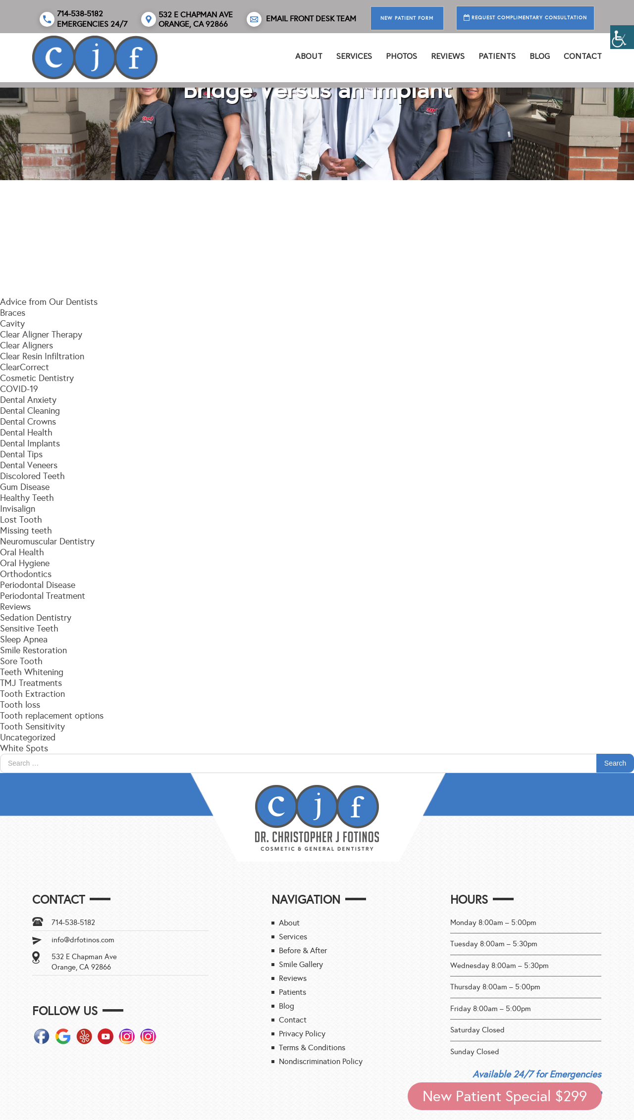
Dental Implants (30, 443)
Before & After (303, 950)
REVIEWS (448, 56)
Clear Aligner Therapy (41, 334)
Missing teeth (26, 530)
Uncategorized (27, 737)
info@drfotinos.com (83, 939)
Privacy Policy (302, 1033)
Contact (583, 56)
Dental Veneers (28, 465)
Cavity (12, 323)
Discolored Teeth (32, 476)
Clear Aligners (26, 345)
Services (354, 56)
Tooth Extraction (32, 693)
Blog (539, 56)
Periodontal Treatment (42, 595)
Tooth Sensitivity (32, 726)
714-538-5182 (73, 922)
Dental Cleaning (30, 410)
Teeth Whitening (31, 672)
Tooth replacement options (52, 715)
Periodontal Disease (37, 585)
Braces (12, 312)
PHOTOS (401, 56)
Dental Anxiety (28, 399)
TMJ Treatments (31, 683)
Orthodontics (26, 574)
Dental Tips (21, 454)
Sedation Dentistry (35, 617)
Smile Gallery (301, 964)
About (308, 56)
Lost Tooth (21, 519)
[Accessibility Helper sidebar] (622, 37)
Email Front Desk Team (301, 19)
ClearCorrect (24, 367)
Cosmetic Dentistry (37, 378)
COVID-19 (19, 389)
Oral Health (22, 552)
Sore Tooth (21, 661)
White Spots (24, 748)
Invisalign (17, 508)
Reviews (15, 606)
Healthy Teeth (27, 497)
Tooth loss (20, 704)
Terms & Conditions (312, 1047)
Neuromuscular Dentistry (47, 541)
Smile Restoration (33, 650)
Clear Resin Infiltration (42, 356)
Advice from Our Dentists (49, 301)
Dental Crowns (28, 421)
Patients (497, 56)
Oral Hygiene (25, 563)
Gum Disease (25, 487)
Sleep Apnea (24, 639)
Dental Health (26, 432)
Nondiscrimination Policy (321, 1061)
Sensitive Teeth (29, 628)
